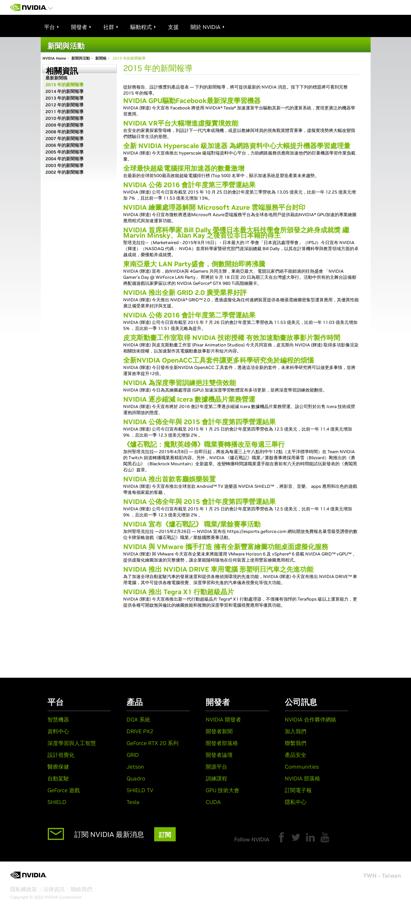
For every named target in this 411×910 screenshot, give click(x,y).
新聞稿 (100, 58)
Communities (302, 766)
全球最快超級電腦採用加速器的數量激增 (183, 168)
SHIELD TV (140, 790)
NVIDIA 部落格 (302, 778)
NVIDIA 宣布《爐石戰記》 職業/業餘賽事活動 (192, 524)
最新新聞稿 (56, 78)
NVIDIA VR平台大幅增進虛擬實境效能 (180, 123)
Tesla (133, 802)
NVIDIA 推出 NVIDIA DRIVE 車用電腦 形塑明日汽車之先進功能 (218, 569)
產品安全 (295, 754)
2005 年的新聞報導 (64, 152)
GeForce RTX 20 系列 (152, 743)
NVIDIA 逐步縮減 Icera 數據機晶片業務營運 (189, 399)
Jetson (135, 766)
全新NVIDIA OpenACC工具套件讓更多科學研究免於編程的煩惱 (218, 360)
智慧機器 (58, 719)
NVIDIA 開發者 (223, 719)
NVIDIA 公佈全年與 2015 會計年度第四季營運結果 (199, 421)
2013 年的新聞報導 (64, 98)
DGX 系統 (138, 719)
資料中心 (58, 731)
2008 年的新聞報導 (64, 132)
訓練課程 (216, 778)
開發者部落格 (222, 743)
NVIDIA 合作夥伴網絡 (310, 719)
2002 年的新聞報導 (64, 172)
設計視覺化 (60, 754)
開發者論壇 (219, 754)
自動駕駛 (58, 778)
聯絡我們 (81, 889)
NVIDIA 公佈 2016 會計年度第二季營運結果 (189, 315)
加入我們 (295, 731)
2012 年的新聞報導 (64, 105)
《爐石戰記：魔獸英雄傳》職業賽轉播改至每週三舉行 (204, 444)
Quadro (136, 778)
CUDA (213, 802)
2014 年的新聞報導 (64, 91)
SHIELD (56, 802)
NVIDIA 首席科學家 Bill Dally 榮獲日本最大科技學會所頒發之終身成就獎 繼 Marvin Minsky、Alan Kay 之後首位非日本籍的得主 (236, 233)
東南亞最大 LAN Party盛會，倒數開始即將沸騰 (194, 264)
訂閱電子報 (298, 790)
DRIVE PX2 (140, 731)
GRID (133, 754)
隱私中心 (295, 802)
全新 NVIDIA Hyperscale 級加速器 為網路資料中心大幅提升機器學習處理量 (236, 145)
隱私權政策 (23, 889)
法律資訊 (54, 889)
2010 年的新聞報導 (64, 118)
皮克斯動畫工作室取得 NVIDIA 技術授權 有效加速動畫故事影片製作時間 (231, 337)
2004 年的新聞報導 (64, 159)
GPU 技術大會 (222, 790)
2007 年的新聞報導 (64, 138)
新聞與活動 (80, 58)
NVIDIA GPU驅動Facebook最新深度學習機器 (192, 100)
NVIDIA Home (54, 58)
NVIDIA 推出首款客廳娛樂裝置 (169, 479)
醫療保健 (58, 766)
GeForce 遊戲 (63, 790)
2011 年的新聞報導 (64, 111)
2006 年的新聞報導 (64, 145)
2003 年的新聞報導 (64, 165)
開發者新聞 (219, 731)
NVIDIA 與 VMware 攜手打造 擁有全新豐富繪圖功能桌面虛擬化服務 (225, 546)
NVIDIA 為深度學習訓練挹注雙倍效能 (179, 382)
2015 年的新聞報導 (64, 85)
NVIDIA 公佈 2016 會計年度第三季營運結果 (189, 184)
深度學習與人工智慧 (71, 743)
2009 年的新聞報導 (64, 125)
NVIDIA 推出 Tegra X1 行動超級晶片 (178, 591)
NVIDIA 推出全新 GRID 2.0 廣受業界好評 (185, 292)
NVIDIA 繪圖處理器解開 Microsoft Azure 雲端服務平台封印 (214, 207)
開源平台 (216, 766)
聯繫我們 (295, 743)
